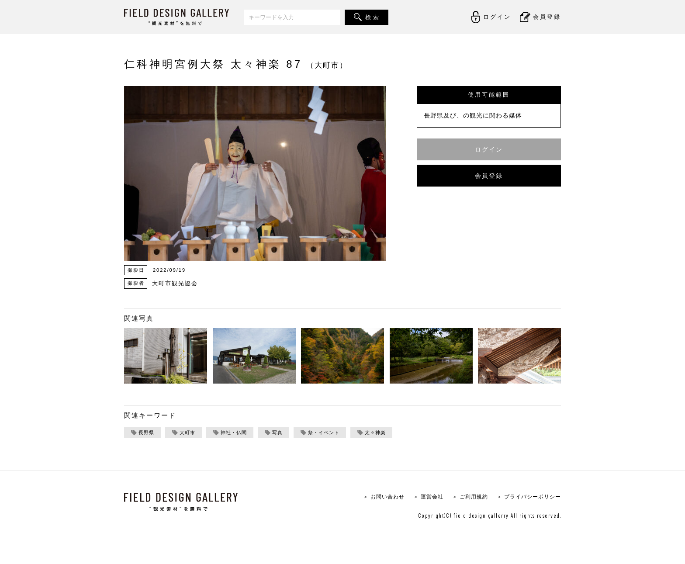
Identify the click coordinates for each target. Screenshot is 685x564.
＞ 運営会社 (419, 497)
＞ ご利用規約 (463, 497)
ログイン (489, 149)
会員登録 (489, 175)
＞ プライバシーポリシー (526, 497)
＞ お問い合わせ (372, 497)
